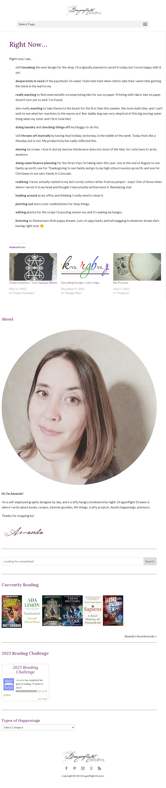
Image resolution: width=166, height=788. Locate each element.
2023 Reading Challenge (25, 669)
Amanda (20, 680)
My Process (120, 282)
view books (42, 699)
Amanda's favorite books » (140, 636)
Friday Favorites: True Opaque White (33, 282)
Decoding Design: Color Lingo (80, 282)
